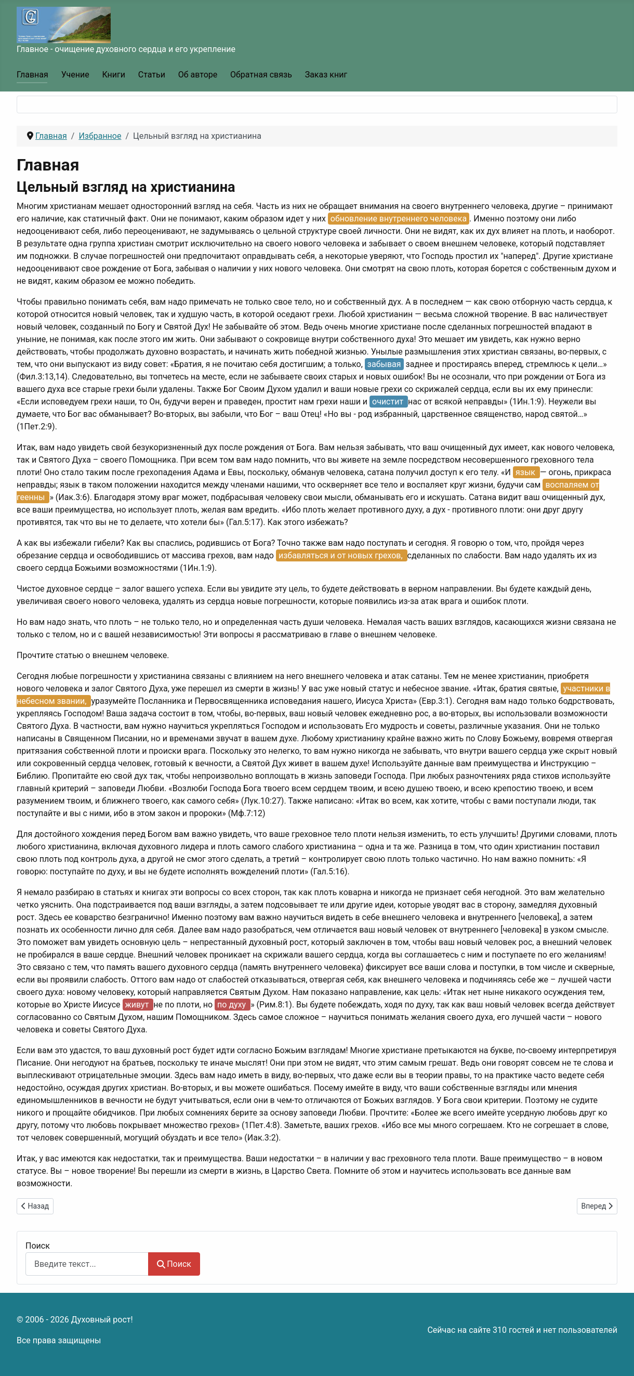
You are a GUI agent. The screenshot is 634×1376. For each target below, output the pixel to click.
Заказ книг (326, 75)
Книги (113, 75)
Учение (75, 75)
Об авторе (198, 75)
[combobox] (87, 1264)
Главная (32, 75)
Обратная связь (261, 75)
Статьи (151, 75)
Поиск (37, 1246)
